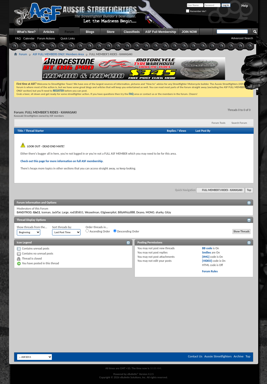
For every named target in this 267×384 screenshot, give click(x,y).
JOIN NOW (189, 32)
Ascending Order (98, 231)
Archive (238, 356)
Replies (171, 131)
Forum (69, 32)
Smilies (206, 252)
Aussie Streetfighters (218, 356)
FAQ (18, 38)
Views (182, 131)
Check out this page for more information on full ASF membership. (62, 161)
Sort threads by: (61, 227)
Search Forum (239, 122)
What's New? (26, 32)
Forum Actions (46, 38)
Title (20, 131)
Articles (48, 32)
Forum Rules (210, 271)
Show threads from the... (32, 227)
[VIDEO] (207, 261)
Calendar (29, 38)
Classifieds (132, 32)
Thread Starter (35, 131)
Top (249, 190)
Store (111, 32)
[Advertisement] (133, 292)
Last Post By (203, 131)
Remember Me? (196, 11)
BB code (207, 248)
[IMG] (205, 257)
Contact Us (195, 356)
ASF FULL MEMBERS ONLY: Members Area (58, 54)
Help (244, 6)
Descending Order (126, 231)
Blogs (90, 32)
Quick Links (67, 38)
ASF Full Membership (160, 32)
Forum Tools (218, 122)
